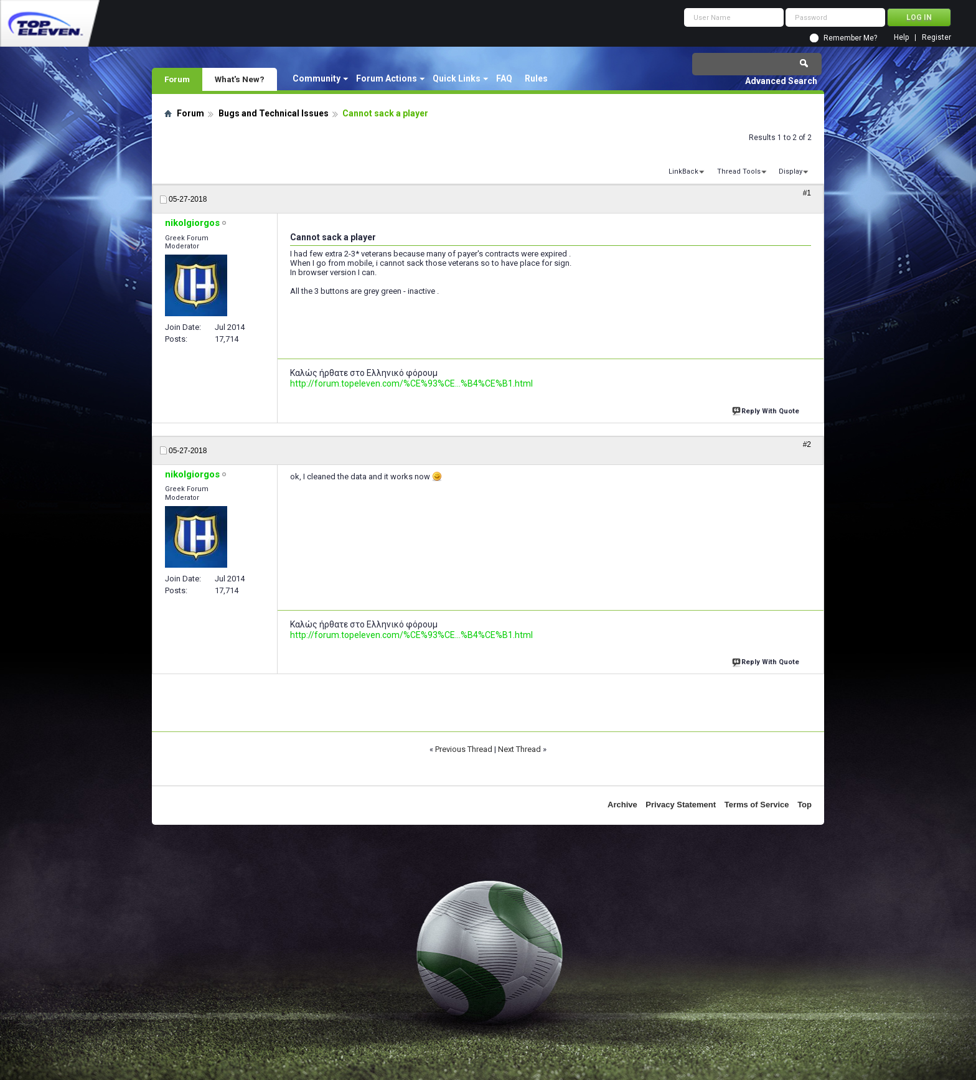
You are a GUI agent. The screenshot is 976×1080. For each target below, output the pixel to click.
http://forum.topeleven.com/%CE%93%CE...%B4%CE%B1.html (411, 383)
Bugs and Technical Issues (273, 113)
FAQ (504, 78)
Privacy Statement (680, 804)
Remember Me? (850, 38)
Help (901, 37)
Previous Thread (463, 749)
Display (790, 171)
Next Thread (519, 749)
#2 (807, 444)
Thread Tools (739, 171)
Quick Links (457, 78)
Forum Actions (386, 78)
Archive (622, 804)
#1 (807, 193)
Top (804, 804)
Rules (536, 78)
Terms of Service (757, 804)
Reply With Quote (766, 410)
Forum (177, 79)
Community (316, 78)
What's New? (240, 79)
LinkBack (683, 171)
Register (936, 37)
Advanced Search (781, 81)
